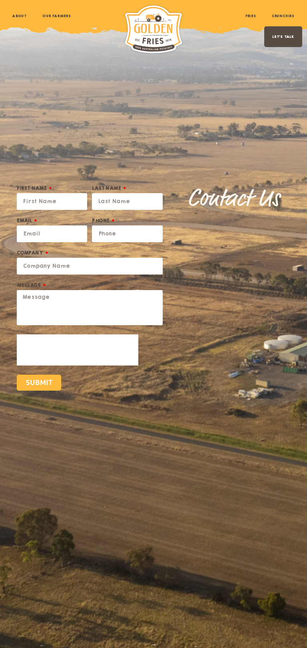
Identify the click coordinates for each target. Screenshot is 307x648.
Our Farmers (56, 16)
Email (25, 221)
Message (29, 286)
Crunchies (283, 16)
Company (30, 254)
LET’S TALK (283, 37)
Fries (250, 16)
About (19, 16)
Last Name (107, 189)
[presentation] (77, 349)
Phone (101, 221)
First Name (32, 189)
